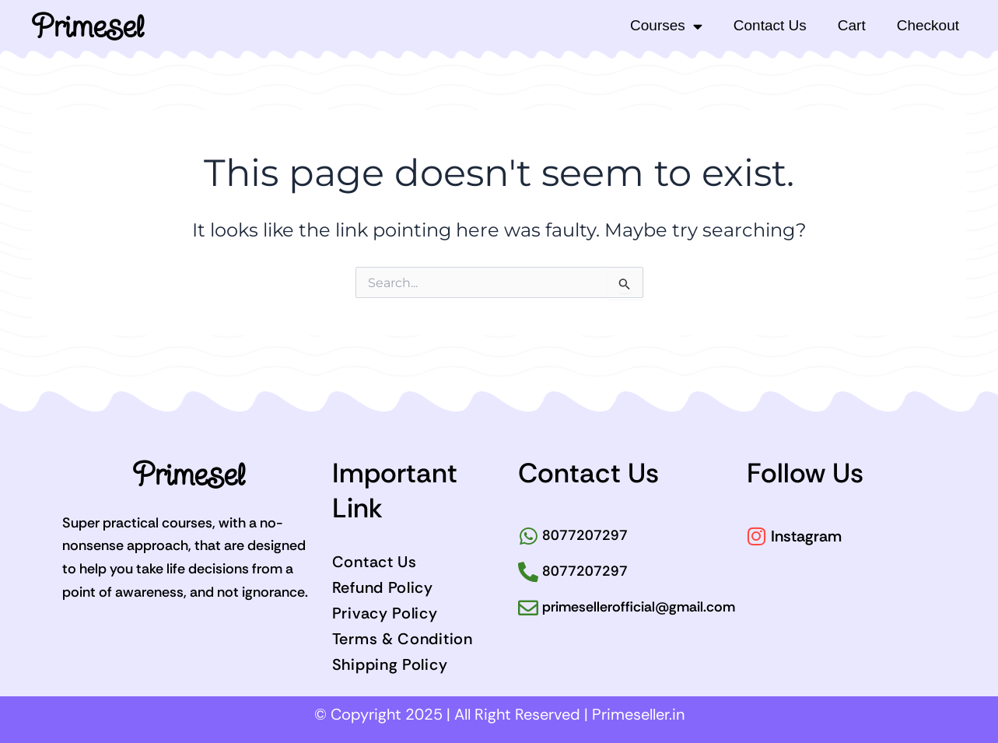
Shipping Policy (390, 664)
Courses (666, 26)
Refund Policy (382, 587)
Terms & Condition (402, 639)
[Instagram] (757, 536)
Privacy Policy (385, 613)
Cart (852, 25)
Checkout (928, 25)
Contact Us (770, 25)
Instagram (806, 536)
